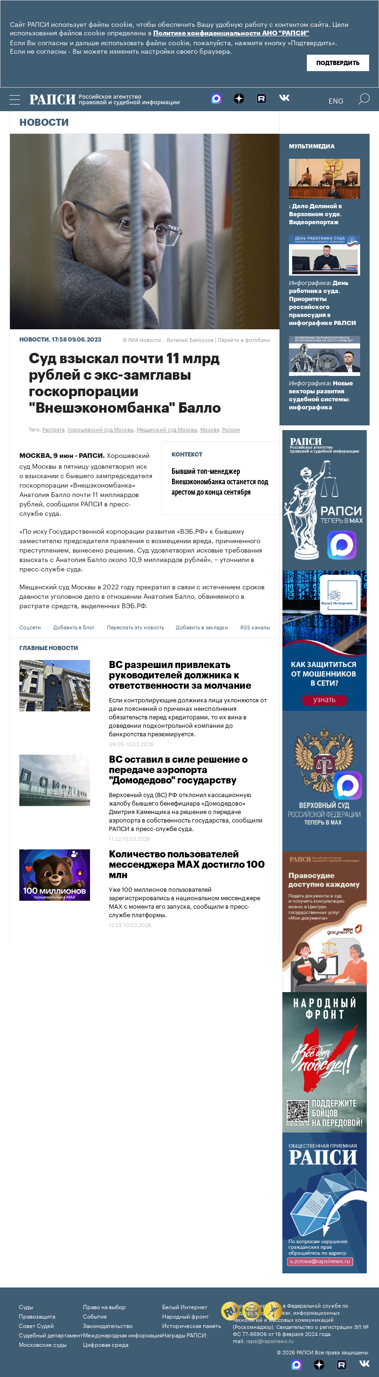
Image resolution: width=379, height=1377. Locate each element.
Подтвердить (338, 63)
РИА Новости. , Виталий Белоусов (168, 339)
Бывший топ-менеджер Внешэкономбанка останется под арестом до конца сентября (220, 482)
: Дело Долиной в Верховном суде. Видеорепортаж (315, 214)
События (95, 1315)
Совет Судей (36, 1324)
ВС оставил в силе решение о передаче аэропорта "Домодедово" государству (178, 770)
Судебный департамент (51, 1334)
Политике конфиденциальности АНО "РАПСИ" (231, 33)
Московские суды (42, 1343)
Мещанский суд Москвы (167, 428)
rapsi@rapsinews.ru (270, 1340)
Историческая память (191, 1324)
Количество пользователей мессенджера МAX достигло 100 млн (187, 865)
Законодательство (107, 1324)
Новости (44, 123)
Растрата (53, 428)
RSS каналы (255, 626)
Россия (231, 428)
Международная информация (122, 1334)
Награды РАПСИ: (185, 1334)
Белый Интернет (184, 1306)
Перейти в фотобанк (244, 339)
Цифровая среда (105, 1343)
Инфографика (309, 283)
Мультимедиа (312, 146)
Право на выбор (104, 1306)
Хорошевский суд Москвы (100, 428)
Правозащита (37, 1315)
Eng (336, 100)
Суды (26, 1306)
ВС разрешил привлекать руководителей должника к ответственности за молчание (180, 675)
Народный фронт (185, 1315)
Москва (209, 428)
